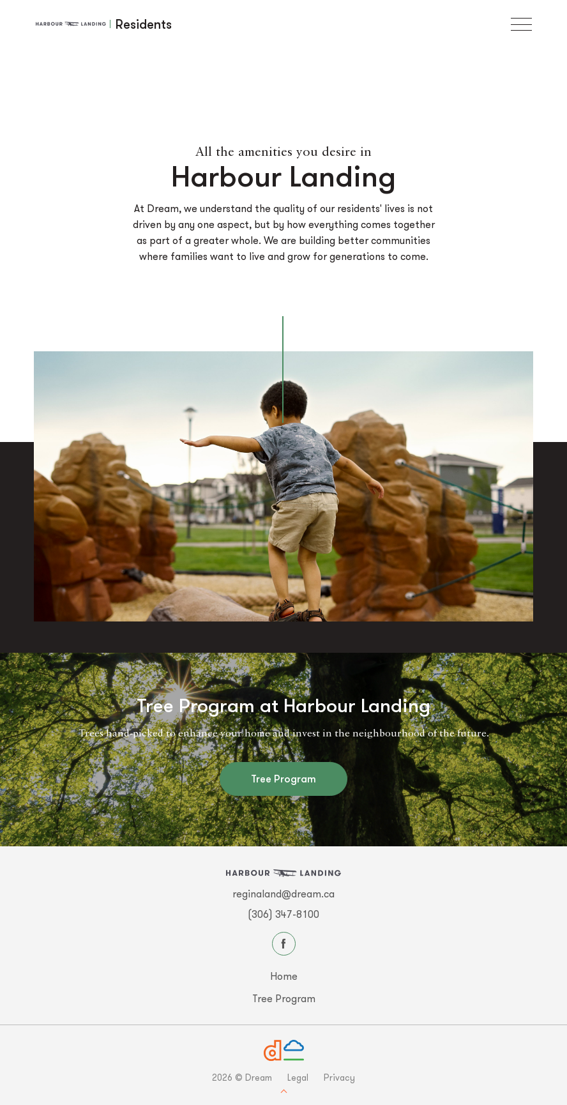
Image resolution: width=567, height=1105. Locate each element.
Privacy (339, 1077)
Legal (297, 1077)
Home (284, 976)
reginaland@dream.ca (283, 893)
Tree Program (283, 778)
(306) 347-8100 (283, 914)
